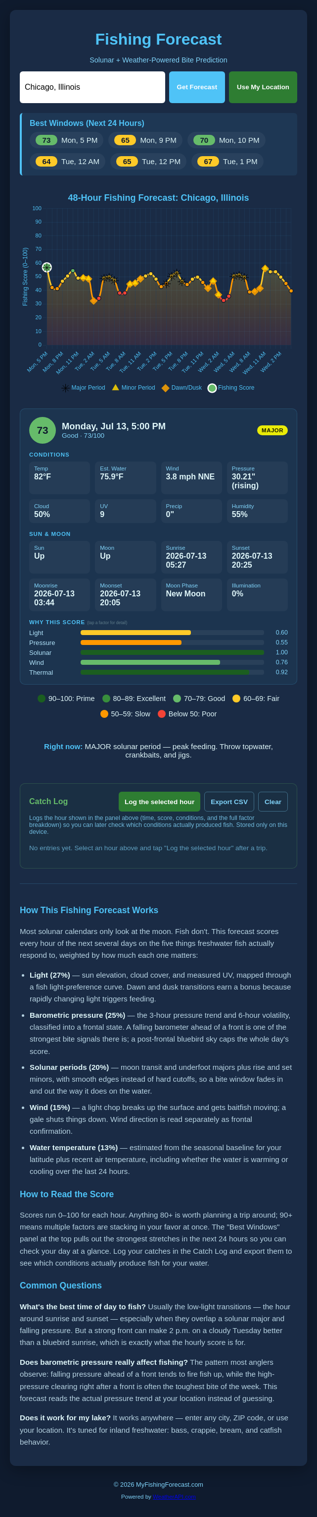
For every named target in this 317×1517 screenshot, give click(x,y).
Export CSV (229, 802)
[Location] (92, 87)
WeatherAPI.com (174, 1497)
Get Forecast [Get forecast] (197, 87)
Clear (273, 802)
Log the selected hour (159, 802)
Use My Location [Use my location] (263, 87)
